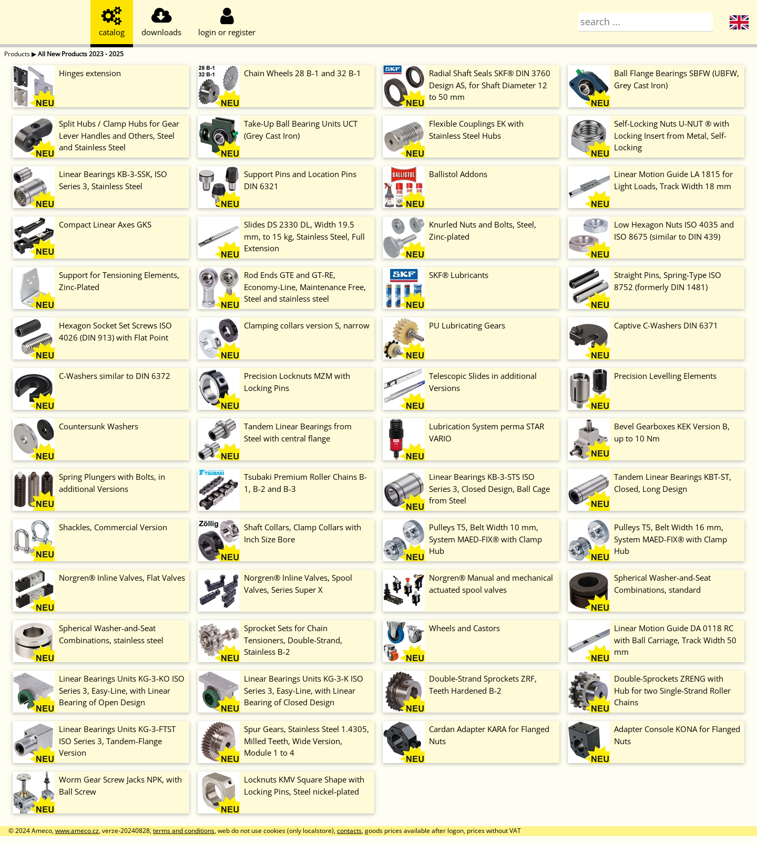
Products (17, 53)
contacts (349, 830)
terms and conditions (183, 830)
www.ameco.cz (77, 830)
